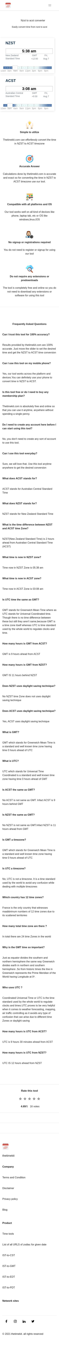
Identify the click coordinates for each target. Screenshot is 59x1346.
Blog (4, 1209)
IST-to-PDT (8, 1287)
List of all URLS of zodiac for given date (24, 1244)
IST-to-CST (8, 1255)
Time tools (8, 1233)
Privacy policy (10, 1199)
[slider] (15, 67)
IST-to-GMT (9, 1266)
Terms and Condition (13, 1177)
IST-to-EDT (8, 1276)
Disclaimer (8, 1188)
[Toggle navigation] (50, 5)
